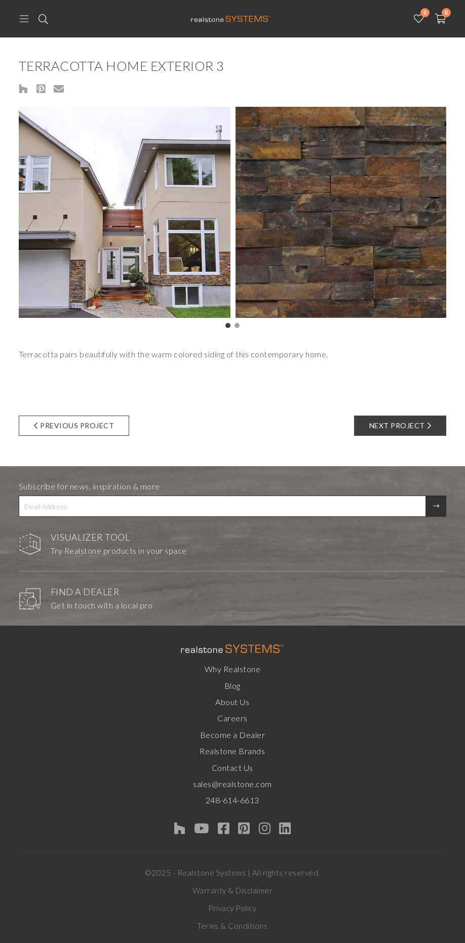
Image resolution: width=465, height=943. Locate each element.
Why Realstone (233, 669)
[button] (227, 325)
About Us (232, 702)
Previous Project (74, 425)
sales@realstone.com (232, 784)
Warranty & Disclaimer (232, 890)
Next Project (400, 425)
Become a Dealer (232, 735)
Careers (232, 718)
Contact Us (232, 767)
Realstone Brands (232, 751)
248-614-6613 (232, 800)
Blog (232, 685)
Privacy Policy (232, 908)
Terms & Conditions (232, 925)
